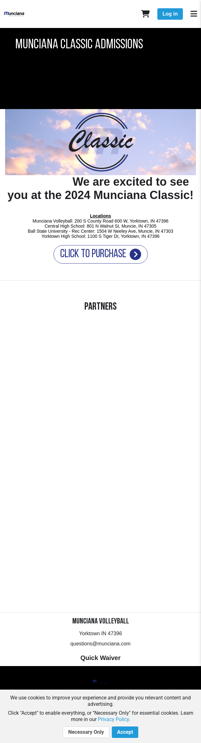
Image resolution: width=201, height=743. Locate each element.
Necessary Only (86, 732)
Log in (170, 14)
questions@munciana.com (100, 643)
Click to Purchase (100, 254)
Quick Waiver (101, 658)
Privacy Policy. (114, 719)
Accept (125, 732)
